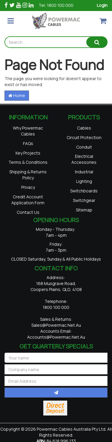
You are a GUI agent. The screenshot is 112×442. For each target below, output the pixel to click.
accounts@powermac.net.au (56, 337)
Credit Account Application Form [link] (28, 199)
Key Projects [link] (28, 152)
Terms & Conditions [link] (27, 162)
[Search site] (96, 42)
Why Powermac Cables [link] (28, 130)
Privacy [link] (28, 187)
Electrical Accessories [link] (83, 159)
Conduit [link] (84, 147)
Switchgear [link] (84, 200)
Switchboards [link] (84, 190)
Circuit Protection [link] (84, 137)
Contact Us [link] (28, 212)
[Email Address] (56, 381)
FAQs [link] (28, 143)
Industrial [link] (84, 172)
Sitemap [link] (84, 209)
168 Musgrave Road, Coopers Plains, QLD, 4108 (56, 286)
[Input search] (45, 42)
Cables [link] (84, 127)
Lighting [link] (84, 181)
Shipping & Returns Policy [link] (28, 174)
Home (16, 95)
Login (102, 5)
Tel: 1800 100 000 (56, 5)
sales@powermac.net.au (56, 325)
